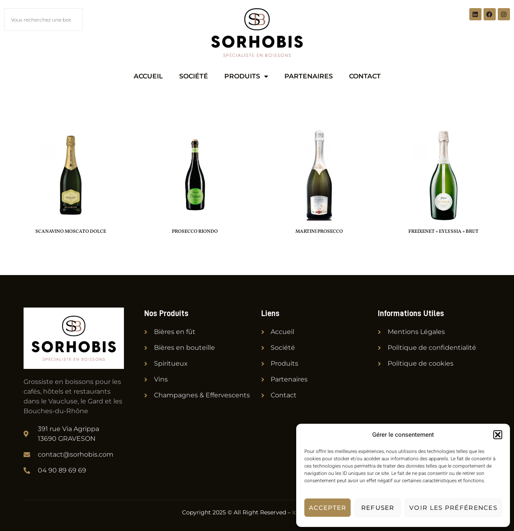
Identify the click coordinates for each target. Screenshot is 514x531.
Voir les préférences (453, 507)
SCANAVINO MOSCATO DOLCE (70, 231)
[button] (498, 435)
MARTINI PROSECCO (319, 231)
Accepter (327, 507)
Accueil (148, 76)
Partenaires (308, 76)
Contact (365, 76)
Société (193, 76)
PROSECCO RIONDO (195, 231)
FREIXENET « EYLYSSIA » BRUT (443, 231)
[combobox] (43, 19)
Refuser (378, 507)
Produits (246, 76)
